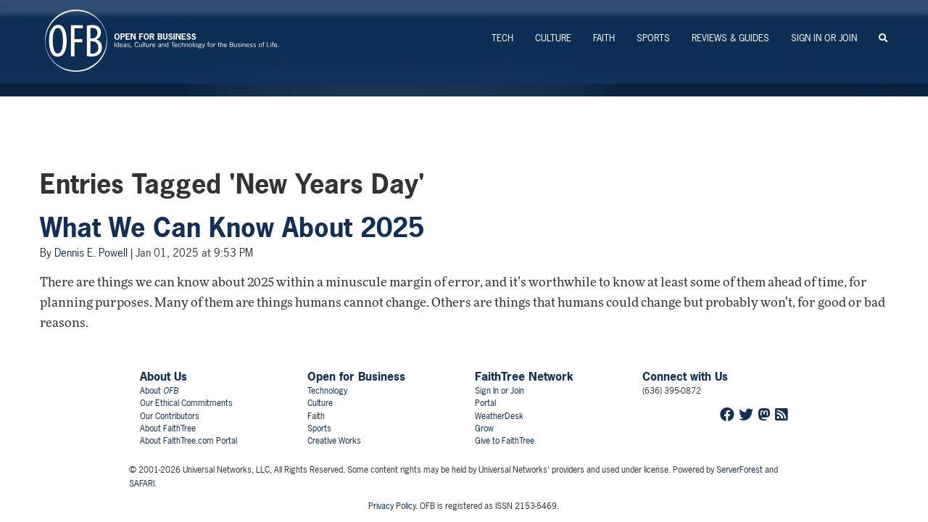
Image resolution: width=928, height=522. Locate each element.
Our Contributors (169, 416)
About (159, 391)
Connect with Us (685, 376)
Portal (485, 403)
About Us (163, 376)
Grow (484, 428)
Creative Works (334, 441)
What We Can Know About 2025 (232, 227)
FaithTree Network (524, 376)
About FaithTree (168, 428)
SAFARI (141, 483)
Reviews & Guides (730, 38)
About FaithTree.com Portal (188, 441)
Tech (502, 38)
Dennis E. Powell (91, 253)
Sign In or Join (824, 38)
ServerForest (739, 470)
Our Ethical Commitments (186, 403)
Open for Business (356, 376)
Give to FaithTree (504, 441)
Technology (327, 391)
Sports (653, 38)
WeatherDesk (499, 416)
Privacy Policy (391, 506)
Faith (604, 38)
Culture (553, 38)
